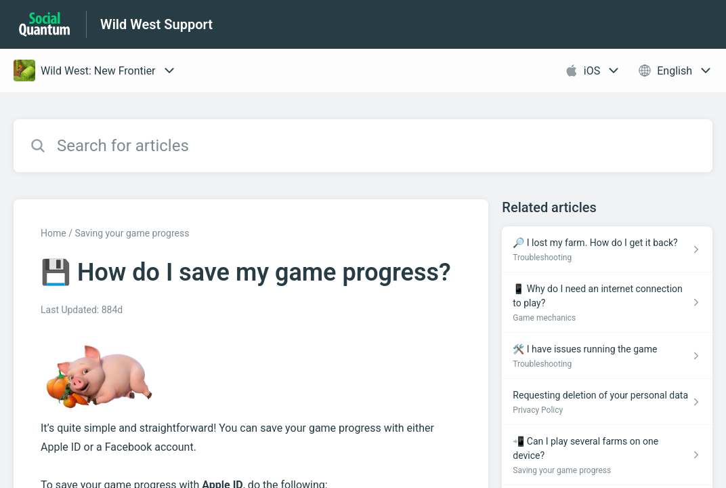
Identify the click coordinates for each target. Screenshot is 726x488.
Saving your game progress (131, 233)
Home (53, 233)
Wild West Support (156, 24)
